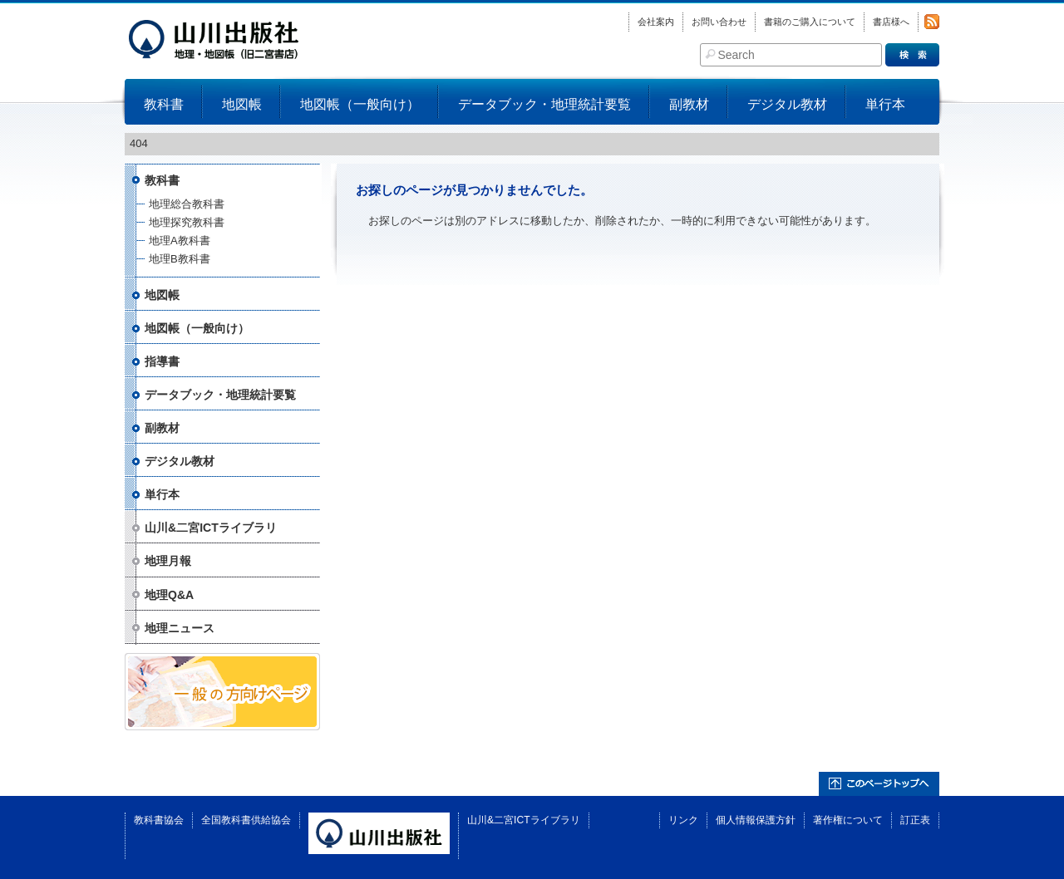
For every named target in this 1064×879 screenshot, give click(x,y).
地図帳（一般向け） (360, 104)
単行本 (885, 104)
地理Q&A (169, 595)
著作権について (848, 820)
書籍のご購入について (809, 22)
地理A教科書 (179, 240)
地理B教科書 (179, 259)
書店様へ (891, 22)
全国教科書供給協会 (246, 820)
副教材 (689, 104)
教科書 (164, 104)
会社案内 (656, 22)
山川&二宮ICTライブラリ (211, 527)
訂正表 (915, 820)
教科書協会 (159, 820)
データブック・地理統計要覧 (544, 104)
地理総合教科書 (186, 204)
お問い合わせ (719, 22)
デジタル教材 (787, 104)
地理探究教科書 (186, 222)
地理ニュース (179, 628)
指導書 (162, 361)
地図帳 (242, 104)
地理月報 (168, 560)
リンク (683, 820)
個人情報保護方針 (756, 820)
